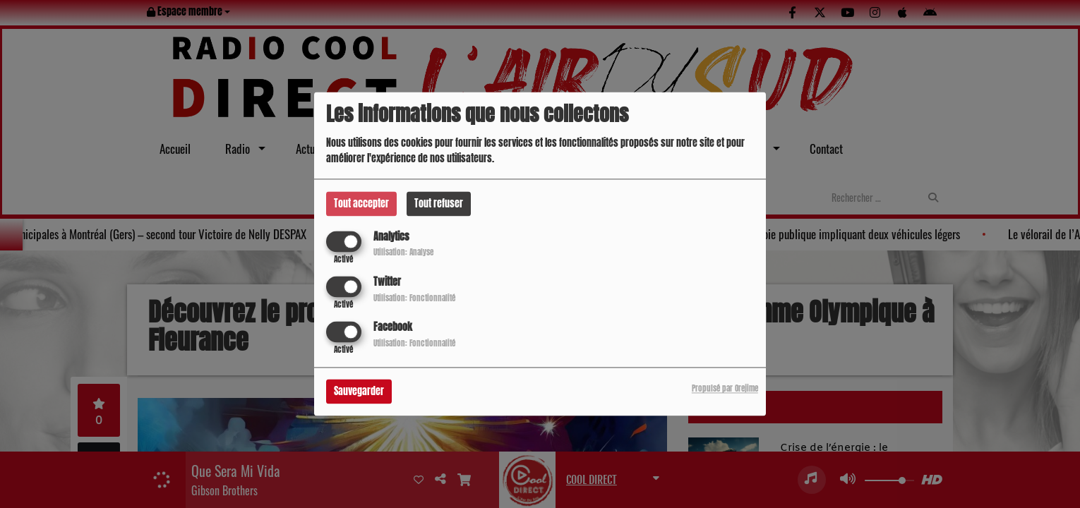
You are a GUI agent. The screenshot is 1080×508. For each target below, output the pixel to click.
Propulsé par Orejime (725, 389)
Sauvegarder (359, 392)
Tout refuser (438, 203)
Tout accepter (361, 203)
